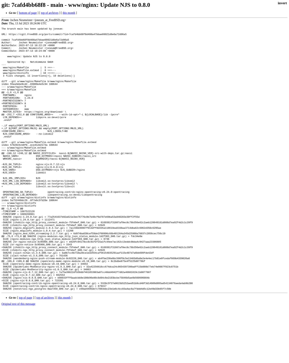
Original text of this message (18, 356)
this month (69, 12)
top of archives (49, 12)
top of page (25, 350)
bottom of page (28, 12)
